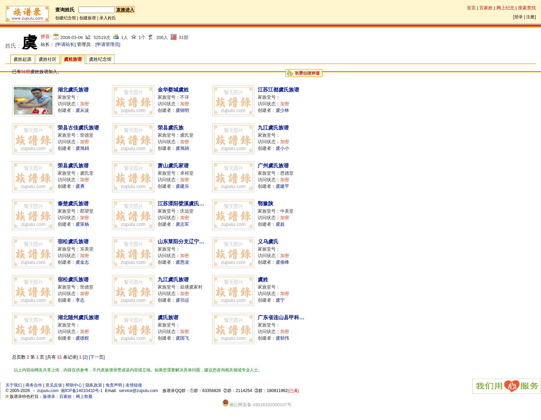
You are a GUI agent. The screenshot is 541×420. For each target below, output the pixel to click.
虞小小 (282, 148)
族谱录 (49, 396)
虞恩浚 (182, 262)
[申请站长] (66, 44)
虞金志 (82, 262)
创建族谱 (87, 18)
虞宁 (280, 300)
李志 (80, 300)
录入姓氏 (107, 18)
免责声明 (114, 385)
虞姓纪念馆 (100, 59)
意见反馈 (54, 385)
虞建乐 (182, 186)
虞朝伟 (282, 338)
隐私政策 (94, 385)
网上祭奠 (84, 396)
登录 (518, 16)
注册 (530, 16)
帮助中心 (74, 385)
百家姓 (486, 7)
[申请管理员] (107, 44)
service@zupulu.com (138, 390)
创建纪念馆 (65, 18)
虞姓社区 (48, 59)
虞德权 (82, 338)
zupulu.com (47, 390)
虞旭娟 (82, 148)
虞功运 (182, 300)
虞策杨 (82, 224)
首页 (471, 7)
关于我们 (14, 385)
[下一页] (97, 357)
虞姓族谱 (73, 59)
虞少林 (282, 110)
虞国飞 (182, 338)
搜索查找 (527, 7)
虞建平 (282, 186)
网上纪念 (505, 7)
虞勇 (80, 186)
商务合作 (34, 385)
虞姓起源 (22, 59)
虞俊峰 (282, 262)
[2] (85, 357)
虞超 (280, 224)
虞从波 (82, 110)
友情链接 (134, 385)
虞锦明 (182, 110)
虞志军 (182, 224)
